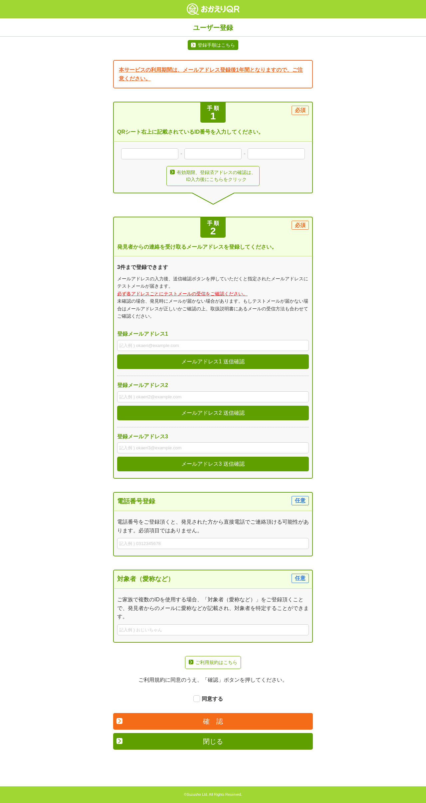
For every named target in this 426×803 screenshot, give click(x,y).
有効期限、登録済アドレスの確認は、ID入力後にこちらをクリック (213, 176)
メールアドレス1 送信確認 (212, 361)
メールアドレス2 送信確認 (212, 413)
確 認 (169, 721)
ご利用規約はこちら (213, 662)
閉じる (169, 741)
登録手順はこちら (216, 45)
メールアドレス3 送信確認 (212, 464)
